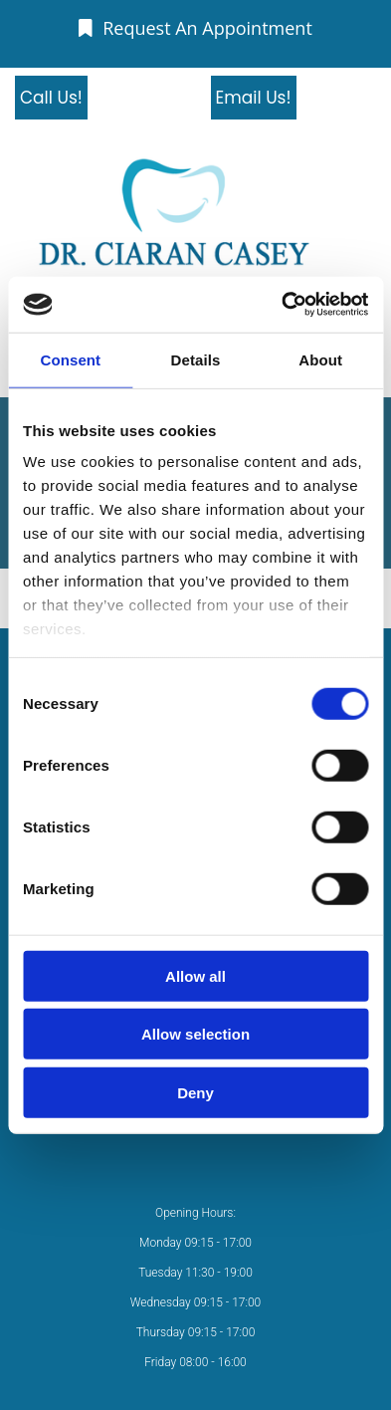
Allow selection (195, 1034)
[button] (195, 28)
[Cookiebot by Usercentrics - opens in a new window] (281, 305)
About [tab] (320, 359)
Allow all (195, 975)
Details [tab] (196, 359)
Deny (195, 1091)
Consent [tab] (70, 359)
